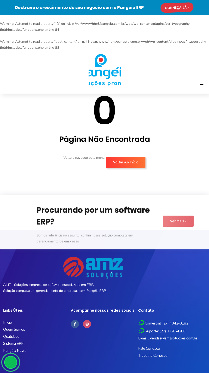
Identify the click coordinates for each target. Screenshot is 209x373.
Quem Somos (14, 329)
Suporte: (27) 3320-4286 (162, 331)
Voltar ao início (125, 162)
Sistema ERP (13, 343)
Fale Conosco (149, 348)
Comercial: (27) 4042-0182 (163, 323)
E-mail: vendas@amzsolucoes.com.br (167, 338)
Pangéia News (14, 350)
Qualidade (11, 336)
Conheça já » (177, 7)
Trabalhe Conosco (152, 355)
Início (7, 322)
